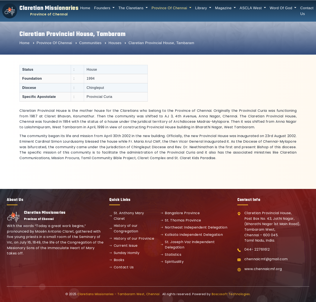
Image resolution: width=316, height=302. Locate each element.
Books (116, 259)
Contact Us (121, 267)
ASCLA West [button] (251, 8)
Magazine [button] (224, 8)
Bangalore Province (180, 213)
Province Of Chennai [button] (170, 8)
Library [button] (201, 8)
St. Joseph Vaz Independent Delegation (188, 244)
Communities (91, 43)
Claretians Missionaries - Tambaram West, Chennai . (119, 294)
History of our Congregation (123, 228)
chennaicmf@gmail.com (266, 259)
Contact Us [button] (306, 11)
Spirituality (172, 261)
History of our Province (131, 238)
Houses (116, 43)
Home (85, 8)
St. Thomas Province (181, 220)
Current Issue (123, 245)
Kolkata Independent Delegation (192, 234)
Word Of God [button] (282, 8)
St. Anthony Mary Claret (126, 216)
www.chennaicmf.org (263, 268)
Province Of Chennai (55, 43)
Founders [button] (102, 8)
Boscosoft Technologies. (231, 294)
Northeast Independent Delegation (194, 227)
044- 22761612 (257, 249)
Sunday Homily (124, 252)
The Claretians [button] (131, 8)
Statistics (171, 254)
